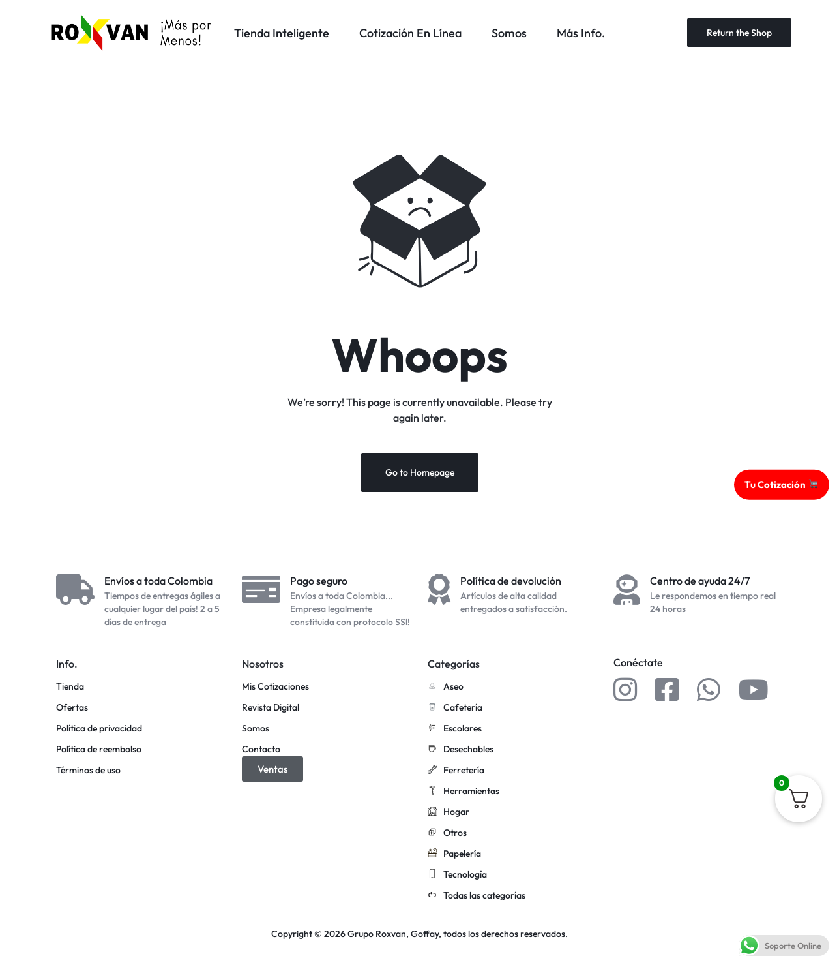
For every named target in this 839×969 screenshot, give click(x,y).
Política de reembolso (98, 749)
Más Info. (581, 32)
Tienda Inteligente (281, 32)
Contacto (261, 749)
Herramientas (463, 791)
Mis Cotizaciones (275, 686)
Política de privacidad (99, 728)
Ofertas (72, 707)
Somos (509, 32)
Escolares (455, 729)
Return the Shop (739, 32)
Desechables (460, 750)
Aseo (446, 687)
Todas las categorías (476, 896)
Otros (447, 833)
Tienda (70, 686)
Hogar (448, 812)
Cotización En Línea (410, 32)
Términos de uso (88, 770)
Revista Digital (270, 707)
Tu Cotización (781, 484)
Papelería (454, 854)
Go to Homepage (419, 472)
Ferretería (456, 771)
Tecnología (457, 875)
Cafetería (455, 708)
